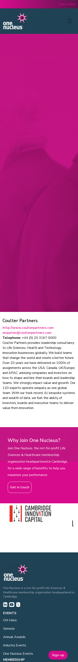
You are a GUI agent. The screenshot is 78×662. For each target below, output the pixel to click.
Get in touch (19, 487)
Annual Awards (14, 637)
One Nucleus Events (18, 653)
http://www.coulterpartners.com (28, 327)
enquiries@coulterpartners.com (27, 332)
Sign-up (58, 655)
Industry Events (14, 645)
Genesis (9, 628)
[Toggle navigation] (70, 21)
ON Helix (10, 620)
